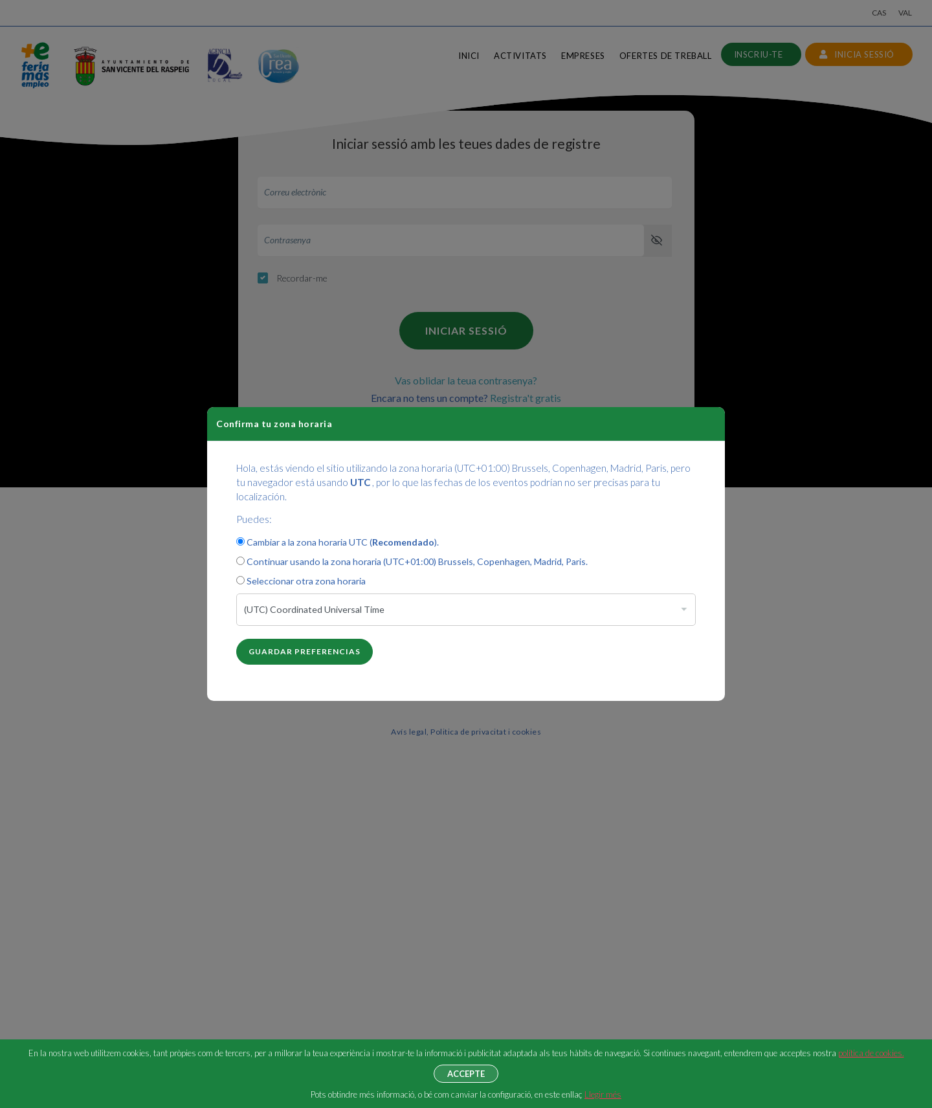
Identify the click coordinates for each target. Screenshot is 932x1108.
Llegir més (602, 1094)
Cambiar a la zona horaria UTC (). (337, 542)
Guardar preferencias (305, 651)
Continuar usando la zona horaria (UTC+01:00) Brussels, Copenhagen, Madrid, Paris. (412, 561)
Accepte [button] (466, 1074)
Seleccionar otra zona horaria (301, 580)
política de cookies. (871, 1053)
